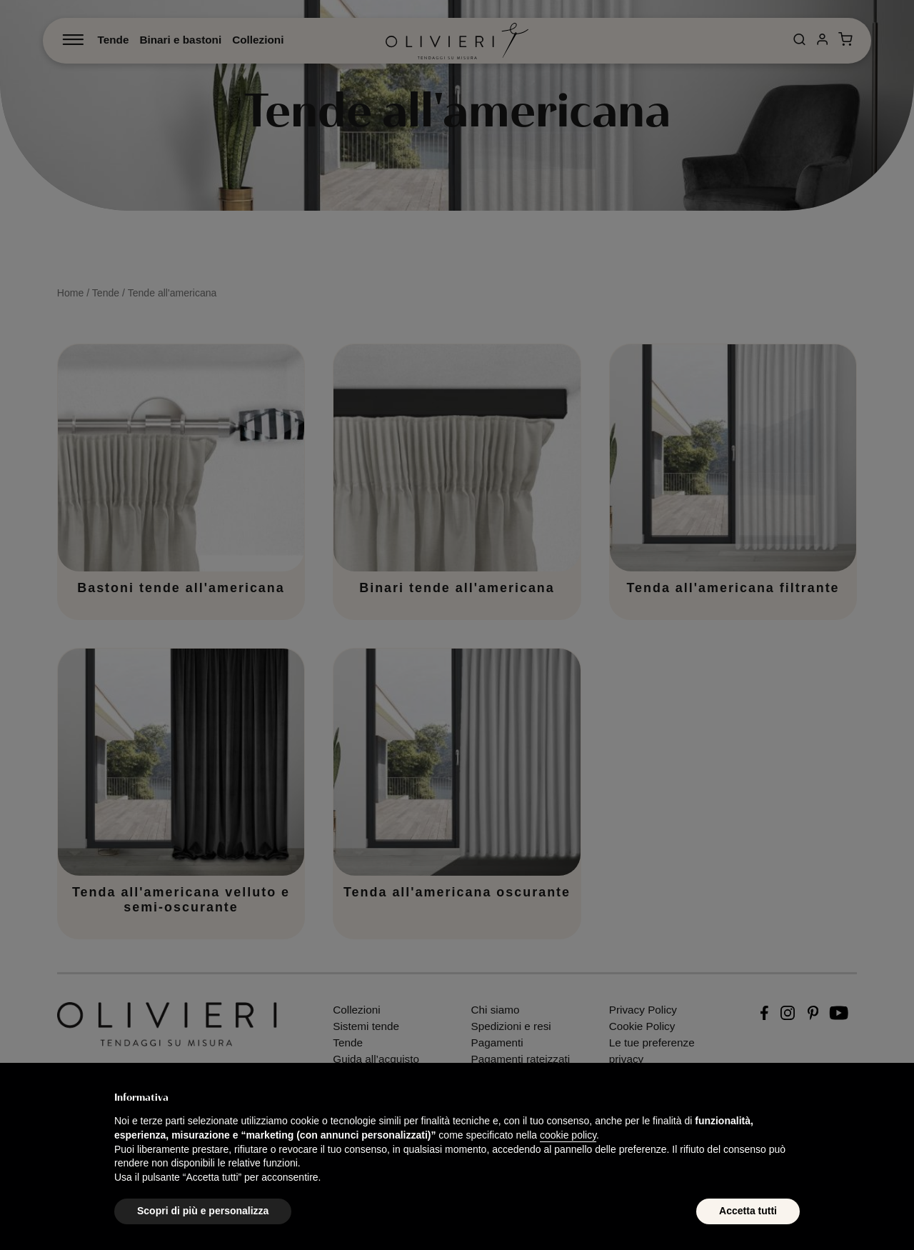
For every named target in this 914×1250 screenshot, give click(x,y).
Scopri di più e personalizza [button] (202, 1210)
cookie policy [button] (568, 1135)
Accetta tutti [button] (748, 1210)
